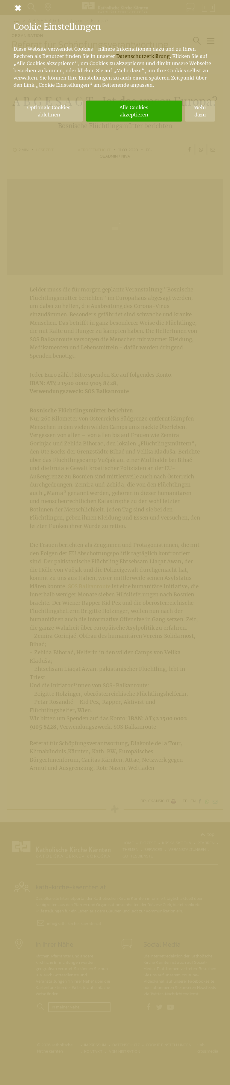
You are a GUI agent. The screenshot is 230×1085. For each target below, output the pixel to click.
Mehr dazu (199, 111)
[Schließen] (115, 8)
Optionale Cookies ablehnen (48, 111)
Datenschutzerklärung (143, 56)
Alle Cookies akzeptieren (133, 111)
